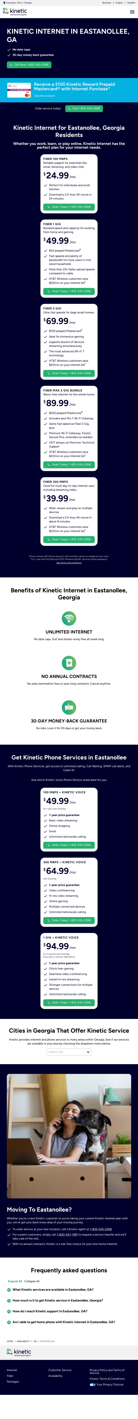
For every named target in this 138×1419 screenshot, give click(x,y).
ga (35, 1350)
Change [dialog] (27, 3)
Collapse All (31, 1290)
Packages (13, 1392)
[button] (88, 1060)
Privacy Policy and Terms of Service (107, 1381)
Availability (55, 1386)
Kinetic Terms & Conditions (107, 1389)
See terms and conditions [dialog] (69, 571)
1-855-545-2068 (100, 1238)
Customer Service (59, 1380)
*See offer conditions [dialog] (44, 95)
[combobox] (65, 1060)
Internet (12, 1380)
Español (131, 3)
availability (24, 1350)
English (119, 3)
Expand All (15, 1290)
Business (107, 3)
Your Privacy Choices (106, 1396)
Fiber (10, 1386)
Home (10, 1350)
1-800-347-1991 (67, 1243)
